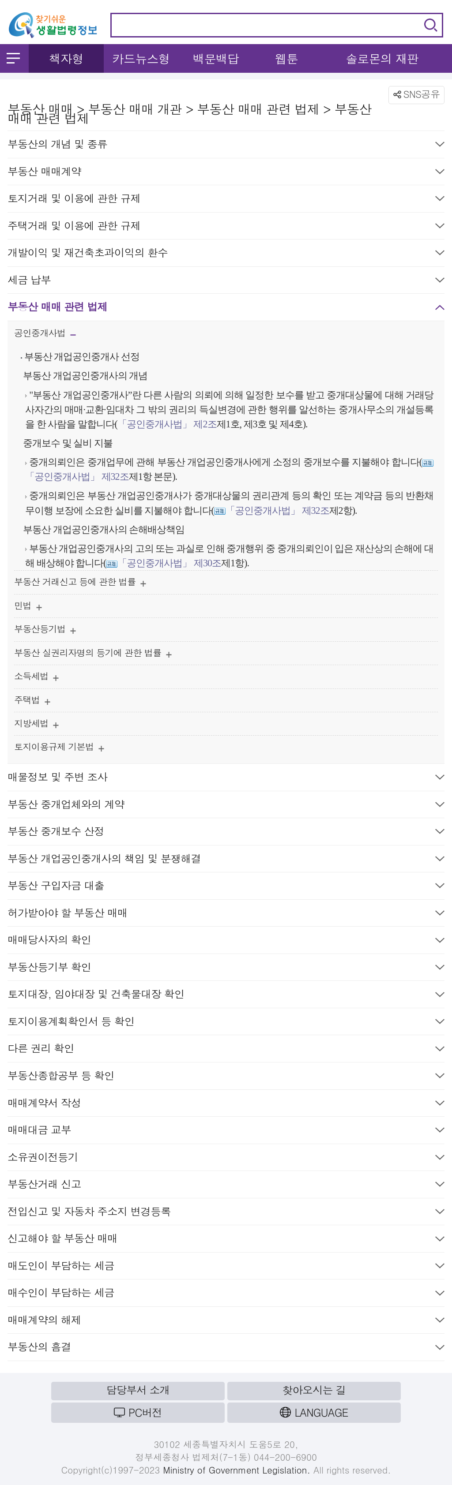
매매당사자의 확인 (226, 941)
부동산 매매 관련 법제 (226, 308)
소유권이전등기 (226, 1158)
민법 (28, 607)
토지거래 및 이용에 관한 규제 (226, 200)
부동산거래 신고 (226, 1185)
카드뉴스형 (141, 58)
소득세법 (36, 678)
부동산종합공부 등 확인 (226, 1077)
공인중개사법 (45, 336)
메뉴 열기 (13, 58)
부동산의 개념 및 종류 (226, 145)
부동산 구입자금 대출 (226, 887)
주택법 (32, 702)
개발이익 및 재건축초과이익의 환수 (226, 254)
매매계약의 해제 (226, 1321)
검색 (431, 25)
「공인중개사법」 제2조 (167, 424)
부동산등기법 (45, 631)
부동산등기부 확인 (226, 968)
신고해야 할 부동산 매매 (226, 1240)
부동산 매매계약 (226, 173)
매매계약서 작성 (226, 1104)
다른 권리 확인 (226, 1049)
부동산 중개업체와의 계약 (226, 806)
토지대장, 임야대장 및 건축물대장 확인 (226, 995)
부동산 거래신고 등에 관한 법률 (80, 583)
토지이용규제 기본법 (59, 748)
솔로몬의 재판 (382, 58)
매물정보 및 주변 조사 (226, 778)
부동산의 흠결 (226, 1348)
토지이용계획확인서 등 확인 (226, 1023)
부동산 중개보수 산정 (226, 832)
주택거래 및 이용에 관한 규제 (226, 227)
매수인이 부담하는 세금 (226, 1294)
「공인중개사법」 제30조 (169, 563)
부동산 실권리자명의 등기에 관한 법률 (93, 654)
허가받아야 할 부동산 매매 (226, 914)
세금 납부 (226, 281)
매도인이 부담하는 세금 (226, 1267)
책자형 (66, 58)
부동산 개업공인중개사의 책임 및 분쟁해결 (226, 860)
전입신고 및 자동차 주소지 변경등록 (226, 1213)
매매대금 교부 (226, 1131)
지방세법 (36, 725)
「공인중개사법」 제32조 (77, 476)
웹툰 (286, 58)
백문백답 (215, 58)
